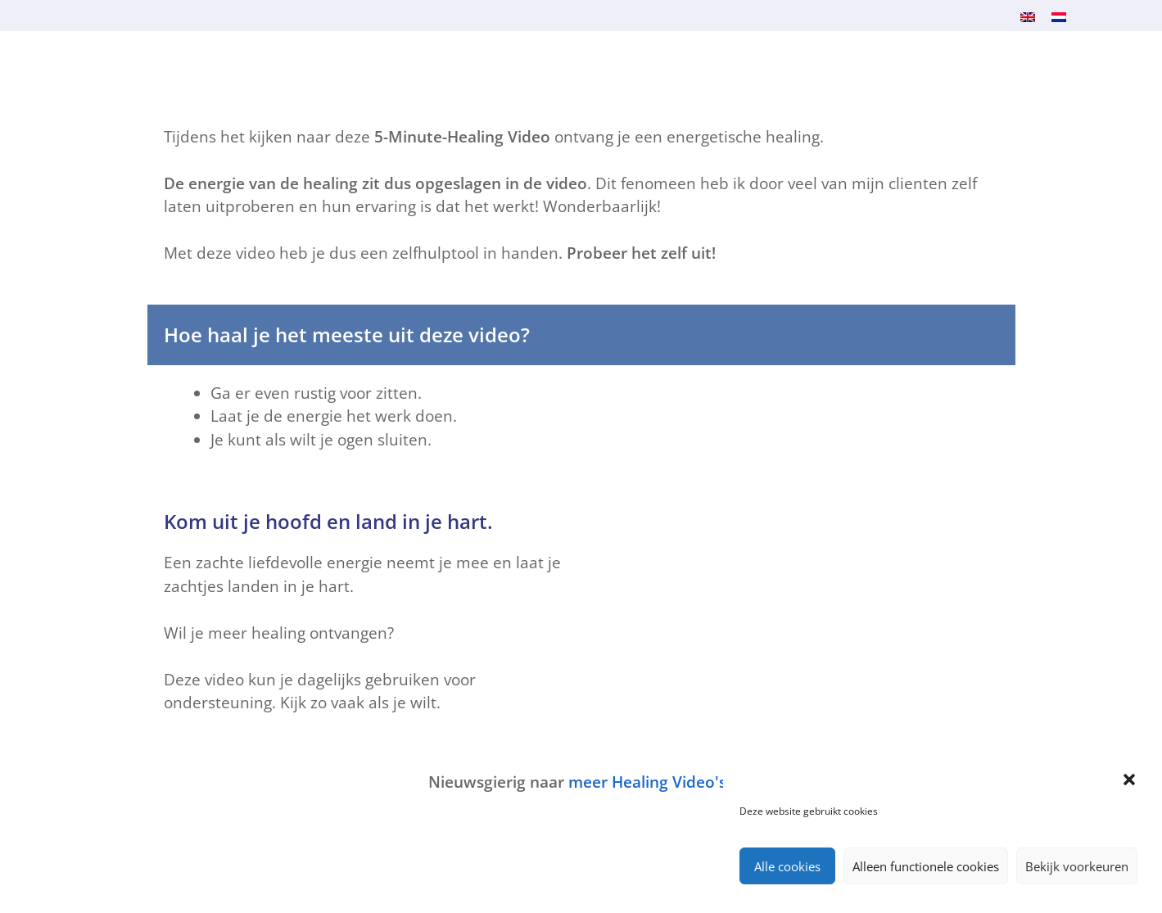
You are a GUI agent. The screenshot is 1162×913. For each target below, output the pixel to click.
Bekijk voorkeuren (1076, 866)
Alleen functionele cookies (925, 866)
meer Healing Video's (647, 782)
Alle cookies (787, 866)
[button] (1129, 779)
